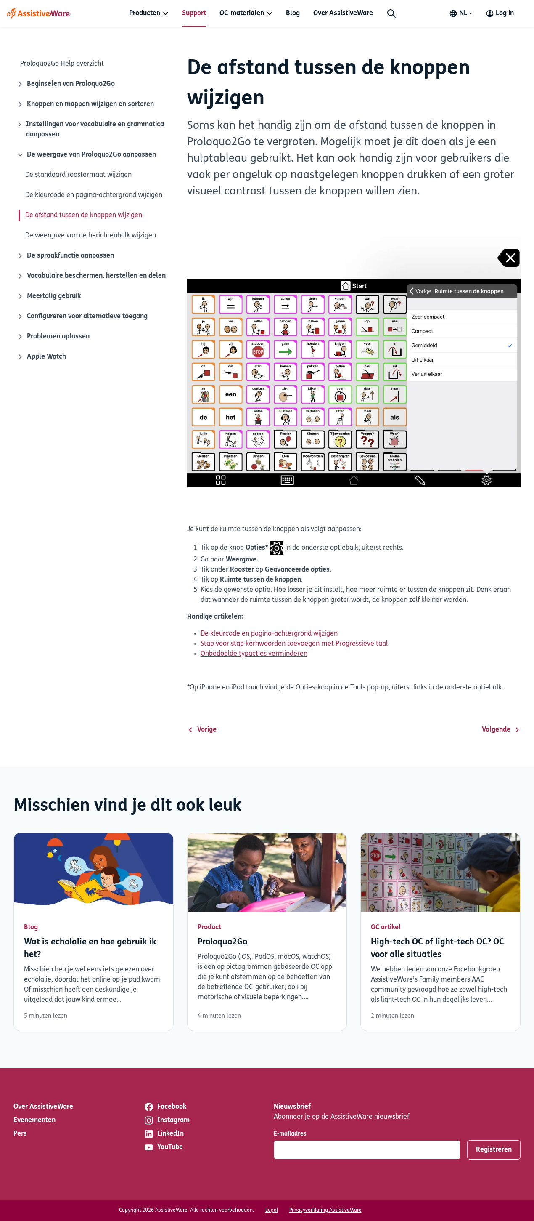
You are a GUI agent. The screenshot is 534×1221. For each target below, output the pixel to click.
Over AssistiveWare (343, 13)
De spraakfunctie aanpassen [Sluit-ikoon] (65, 256)
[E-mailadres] (367, 1150)
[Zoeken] (391, 13)
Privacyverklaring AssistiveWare (325, 1210)
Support (194, 13)
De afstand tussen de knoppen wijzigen (83, 215)
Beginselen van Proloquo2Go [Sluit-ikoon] (66, 84)
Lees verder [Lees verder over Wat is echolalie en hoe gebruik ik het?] (93, 932)
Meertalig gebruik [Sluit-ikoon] (49, 296)
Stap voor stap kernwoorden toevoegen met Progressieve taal (294, 644)
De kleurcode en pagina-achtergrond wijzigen (93, 195)
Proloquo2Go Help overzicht (62, 64)
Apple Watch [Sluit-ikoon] (41, 357)
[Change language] (460, 13)
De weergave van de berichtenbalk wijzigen (90, 235)
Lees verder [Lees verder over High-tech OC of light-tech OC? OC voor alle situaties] (440, 932)
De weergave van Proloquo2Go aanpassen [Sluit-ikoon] (85, 155)
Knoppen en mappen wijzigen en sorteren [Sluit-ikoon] (85, 104)
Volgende (501, 730)
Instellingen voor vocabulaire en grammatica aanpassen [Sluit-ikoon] (90, 129)
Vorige (202, 730)
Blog (293, 13)
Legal (271, 1210)
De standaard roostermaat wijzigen (78, 175)
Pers (20, 1134)
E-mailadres (290, 1134)
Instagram (167, 1120)
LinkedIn (164, 1134)
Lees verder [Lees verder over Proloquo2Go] (267, 932)
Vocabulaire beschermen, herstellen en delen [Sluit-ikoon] (91, 276)
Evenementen (34, 1120)
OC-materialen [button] (241, 13)
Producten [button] (144, 13)
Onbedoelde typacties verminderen (254, 654)
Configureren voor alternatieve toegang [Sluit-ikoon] (82, 316)
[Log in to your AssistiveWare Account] (500, 13)
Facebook (165, 1107)
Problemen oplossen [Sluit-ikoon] (53, 337)
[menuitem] (149, 13)
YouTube (163, 1147)
